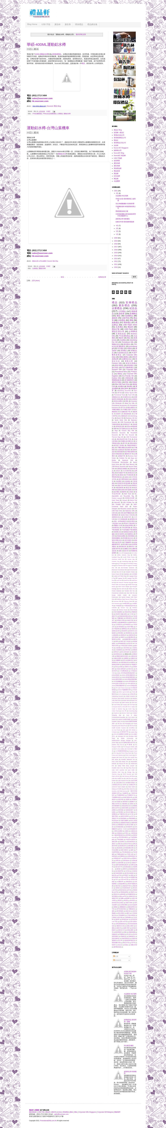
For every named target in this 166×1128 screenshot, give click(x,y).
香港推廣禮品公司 (120, 138)
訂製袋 (131, 492)
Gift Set (119, 392)
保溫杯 (129, 348)
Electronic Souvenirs (119, 432)
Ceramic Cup (115, 561)
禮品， (120, 639)
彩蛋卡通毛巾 (125, 850)
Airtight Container (130, 696)
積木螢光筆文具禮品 (118, 902)
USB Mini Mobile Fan (118, 778)
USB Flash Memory (128, 464)
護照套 (117, 919)
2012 (116, 261)
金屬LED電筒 (130, 926)
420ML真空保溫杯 (130, 681)
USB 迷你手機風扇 (126, 513)
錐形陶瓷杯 (118, 932)
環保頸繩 (120, 451)
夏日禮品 (132, 521)
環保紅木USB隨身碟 (119, 894)
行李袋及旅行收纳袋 (126, 645)
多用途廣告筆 (133, 829)
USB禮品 (121, 320)
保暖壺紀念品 (116, 517)
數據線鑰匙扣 (123, 622)
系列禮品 (123, 350)
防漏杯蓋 (123, 936)
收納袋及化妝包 (128, 532)
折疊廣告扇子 (117, 858)
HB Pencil (132, 725)
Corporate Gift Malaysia (105, 1112)
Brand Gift (120, 418)
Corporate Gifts (131, 369)
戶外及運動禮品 (37, 113)
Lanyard (124, 500)
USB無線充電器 (130, 782)
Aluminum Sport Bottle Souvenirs (121, 698)
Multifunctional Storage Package (121, 740)
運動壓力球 (128, 454)
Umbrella (114, 607)
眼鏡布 (123, 637)
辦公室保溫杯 (125, 652)
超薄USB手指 (123, 921)
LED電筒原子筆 (123, 732)
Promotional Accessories (119, 405)
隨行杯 (126, 551)
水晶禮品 (123, 340)
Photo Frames (129, 755)
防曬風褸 (122, 934)
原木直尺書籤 (130, 812)
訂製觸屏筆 (127, 542)
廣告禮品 (124, 305)
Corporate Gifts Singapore (87, 1112)
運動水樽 (129, 361)
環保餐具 (120, 633)
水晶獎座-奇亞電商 (122, 196)
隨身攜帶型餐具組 (129, 940)
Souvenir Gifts (117, 369)
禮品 (83, 63)
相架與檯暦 (119, 487)
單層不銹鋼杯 (124, 820)
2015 (116, 252)
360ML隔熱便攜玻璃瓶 (130, 679)
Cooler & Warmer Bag (118, 709)
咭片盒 (133, 816)
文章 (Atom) (36, 280)
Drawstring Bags (126, 561)
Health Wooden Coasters (119, 728)
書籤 (132, 875)
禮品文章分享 (118, 331)
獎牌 (115, 428)
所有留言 (117, 960)
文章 (115, 956)
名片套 (131, 814)
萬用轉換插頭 (122, 643)
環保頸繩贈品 (116, 538)
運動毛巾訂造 (120, 926)
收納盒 (126, 477)
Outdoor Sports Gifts (130, 392)
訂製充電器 (126, 647)
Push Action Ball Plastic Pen (120, 761)
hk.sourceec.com (40, 101)
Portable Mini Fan (129, 591)
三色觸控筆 (125, 793)
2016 (116, 250)
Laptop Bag (134, 732)
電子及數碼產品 (128, 367)
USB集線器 (118, 605)
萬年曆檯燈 (120, 911)
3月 (117, 228)
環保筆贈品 (131, 536)
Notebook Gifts (127, 460)
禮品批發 (117, 171)
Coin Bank (132, 704)
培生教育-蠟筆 (129, 1045)
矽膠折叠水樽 (131, 637)
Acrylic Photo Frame (129, 557)
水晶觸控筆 (120, 881)
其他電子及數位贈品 (121, 614)
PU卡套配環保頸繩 (121, 751)
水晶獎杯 (121, 386)
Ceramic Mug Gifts (128, 430)
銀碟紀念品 (130, 660)
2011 (116, 264)
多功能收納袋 (119, 826)
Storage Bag (131, 772)
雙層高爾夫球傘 (116, 942)
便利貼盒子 (126, 424)
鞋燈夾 (114, 944)
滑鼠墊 (133, 628)
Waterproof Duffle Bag (118, 789)
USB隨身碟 (129, 378)
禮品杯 (130, 327)
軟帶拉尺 (116, 652)
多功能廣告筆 (129, 380)
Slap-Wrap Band (130, 768)
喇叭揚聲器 (131, 407)
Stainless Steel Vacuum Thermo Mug (127, 599)
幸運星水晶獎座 (130, 839)
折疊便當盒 (129, 618)
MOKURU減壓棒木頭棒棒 (121, 734)
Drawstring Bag (133, 711)
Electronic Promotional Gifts (119, 569)
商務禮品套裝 (116, 380)
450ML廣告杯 (131, 683)
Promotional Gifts (128, 342)
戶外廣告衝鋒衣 (126, 852)
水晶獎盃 (119, 481)
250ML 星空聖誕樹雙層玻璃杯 (126, 673)
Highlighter (126, 574)
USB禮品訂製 (116, 784)
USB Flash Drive (130, 325)
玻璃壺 (118, 888)
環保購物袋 (127, 414)
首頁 (62, 277)
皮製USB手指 (123, 896)
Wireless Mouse (123, 609)
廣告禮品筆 (122, 845)
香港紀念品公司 (119, 135)
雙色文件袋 (126, 942)
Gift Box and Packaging (124, 723)
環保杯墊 (124, 631)
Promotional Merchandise (120, 462)
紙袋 (116, 641)
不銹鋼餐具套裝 (116, 797)
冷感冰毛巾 (127, 517)
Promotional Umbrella (118, 593)
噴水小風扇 (133, 820)
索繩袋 (115, 907)
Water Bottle (131, 786)
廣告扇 (120, 843)
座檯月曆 (114, 841)
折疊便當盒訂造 (132, 856)
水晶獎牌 (117, 181)
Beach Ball (126, 700)
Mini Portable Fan (129, 502)
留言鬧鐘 (114, 896)
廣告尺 (114, 843)
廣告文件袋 (127, 843)
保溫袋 (118, 801)
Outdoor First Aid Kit (118, 744)
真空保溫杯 (115, 637)
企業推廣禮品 (56, 54)
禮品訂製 (128, 487)
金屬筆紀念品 (127, 359)
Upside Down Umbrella (128, 515)
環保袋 (134, 382)
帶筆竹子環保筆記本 (130, 523)
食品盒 (120, 944)
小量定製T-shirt (116, 523)
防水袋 (129, 934)
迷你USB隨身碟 (117, 454)
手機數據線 (120, 618)
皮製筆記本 (123, 635)
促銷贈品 (129, 316)
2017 (116, 247)
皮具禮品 (134, 399)
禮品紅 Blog (118, 130)
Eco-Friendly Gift (128, 376)
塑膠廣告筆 (121, 824)
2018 (116, 244)
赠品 (128, 338)
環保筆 (118, 414)
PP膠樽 (129, 744)
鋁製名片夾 (121, 930)
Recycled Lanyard (125, 508)
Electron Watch (126, 713)
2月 (117, 231)
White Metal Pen (130, 789)
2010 (116, 267)
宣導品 (126, 833)
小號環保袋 (133, 833)
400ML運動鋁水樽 (41, 54)
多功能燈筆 (129, 826)
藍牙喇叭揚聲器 (130, 451)
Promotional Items (121, 372)
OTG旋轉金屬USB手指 (128, 742)
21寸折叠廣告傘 (123, 671)
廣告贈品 (130, 365)
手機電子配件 (127, 409)
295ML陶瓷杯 (116, 675)
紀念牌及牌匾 (123, 904)
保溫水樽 (127, 612)
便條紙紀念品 (116, 397)
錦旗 (125, 932)
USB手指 (125, 318)
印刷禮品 (120, 812)
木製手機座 (130, 626)
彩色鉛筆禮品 (129, 525)
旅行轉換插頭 (121, 626)
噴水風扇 (116, 822)
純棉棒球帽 (127, 639)
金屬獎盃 (126, 548)
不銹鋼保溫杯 (121, 795)
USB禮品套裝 (126, 603)
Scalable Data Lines (117, 768)
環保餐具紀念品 (128, 538)
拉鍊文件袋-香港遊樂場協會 (125, 222)
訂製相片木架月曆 (117, 917)
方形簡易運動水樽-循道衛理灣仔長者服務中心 (126, 215)
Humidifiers (132, 728)
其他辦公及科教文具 (126, 441)
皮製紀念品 (132, 896)
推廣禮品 (115, 322)
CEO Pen (134, 702)
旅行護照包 (121, 534)
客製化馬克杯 (120, 426)
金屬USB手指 (116, 548)
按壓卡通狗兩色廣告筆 (121, 864)
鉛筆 (123, 660)
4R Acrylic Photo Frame (121, 687)
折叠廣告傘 (122, 856)
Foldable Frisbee (130, 572)
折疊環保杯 (126, 860)
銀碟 (120, 551)
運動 (126, 401)
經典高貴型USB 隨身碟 (124, 489)
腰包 (113, 911)
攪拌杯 (125, 869)
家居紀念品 (131, 473)
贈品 (119, 316)
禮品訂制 (116, 329)
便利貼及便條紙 (122, 468)
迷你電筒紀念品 (118, 654)
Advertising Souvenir (117, 696)
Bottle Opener (125, 702)
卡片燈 (131, 614)
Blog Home (32, 24)
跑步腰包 (126, 544)
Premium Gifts (117, 363)
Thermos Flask (128, 601)
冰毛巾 (118, 470)
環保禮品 (79, 24)
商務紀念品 (116, 344)
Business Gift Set (131, 418)
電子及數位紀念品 (124, 428)
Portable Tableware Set (128, 759)
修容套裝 (125, 801)
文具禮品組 (118, 624)
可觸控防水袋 (123, 814)
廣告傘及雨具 (131, 841)
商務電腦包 (123, 818)
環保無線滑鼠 (124, 892)
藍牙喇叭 (117, 492)
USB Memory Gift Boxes (128, 776)
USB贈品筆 (131, 784)
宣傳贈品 (133, 314)
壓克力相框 (130, 824)
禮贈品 (120, 374)
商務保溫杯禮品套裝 (125, 616)
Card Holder (117, 704)
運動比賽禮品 (124, 357)
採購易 (37, 1110)
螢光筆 (130, 643)
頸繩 (121, 666)
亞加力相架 (133, 609)
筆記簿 (119, 542)
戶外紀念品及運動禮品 (50, 113)
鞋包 (116, 666)
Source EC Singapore (121, 148)
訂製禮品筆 (124, 416)
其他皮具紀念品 (126, 805)
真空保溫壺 (128, 540)
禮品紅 (116, 140)
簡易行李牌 (129, 902)
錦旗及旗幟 (132, 932)
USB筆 (124, 784)
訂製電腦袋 (127, 917)
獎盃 (126, 382)
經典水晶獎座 (118, 401)
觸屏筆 (124, 492)
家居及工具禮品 (119, 445)
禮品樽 (114, 639)
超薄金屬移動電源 (120, 923)
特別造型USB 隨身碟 (123, 483)
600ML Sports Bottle (124, 692)
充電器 (131, 803)
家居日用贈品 (131, 363)
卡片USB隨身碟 (122, 519)
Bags (116, 430)
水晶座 (116, 145)
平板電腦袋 (120, 839)
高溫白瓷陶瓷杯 (121, 669)
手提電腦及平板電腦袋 (129, 529)
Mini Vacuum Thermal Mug (123, 582)
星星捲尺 (125, 875)
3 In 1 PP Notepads (124, 553)
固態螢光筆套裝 (125, 822)
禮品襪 (126, 900)
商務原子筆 (115, 818)
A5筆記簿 (132, 694)
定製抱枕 (119, 833)
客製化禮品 (133, 443)
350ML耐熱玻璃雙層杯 (128, 677)
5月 (117, 193)
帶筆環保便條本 (123, 837)
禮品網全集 (92, 24)
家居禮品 (127, 344)
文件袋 (127, 871)
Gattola (114, 719)
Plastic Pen (132, 588)
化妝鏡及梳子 (130, 810)
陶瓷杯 (121, 338)
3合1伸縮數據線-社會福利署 (125, 203)
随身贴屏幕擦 (116, 664)
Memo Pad (133, 500)
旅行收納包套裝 (118, 873)
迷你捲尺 (134, 652)
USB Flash (128, 329)
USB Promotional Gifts (127, 422)
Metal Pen (126, 580)
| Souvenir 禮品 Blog (53, 106)
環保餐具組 (129, 633)
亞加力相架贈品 (118, 612)
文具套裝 (134, 871)
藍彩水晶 (128, 911)
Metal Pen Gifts (130, 403)
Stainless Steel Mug (118, 772)
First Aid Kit (119, 572)
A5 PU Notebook (122, 694)
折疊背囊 (120, 862)
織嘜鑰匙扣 (123, 907)
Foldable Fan (123, 458)
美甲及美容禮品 (121, 909)
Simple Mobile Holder (119, 595)
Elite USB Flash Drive (122, 384)
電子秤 (133, 942)
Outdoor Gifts (116, 378)
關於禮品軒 (33, 1112)
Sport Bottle (131, 770)
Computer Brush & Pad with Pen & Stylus (123, 706)
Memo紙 (117, 502)
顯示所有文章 (81, 34)
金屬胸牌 (117, 660)
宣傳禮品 (131, 302)
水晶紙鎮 (127, 481)
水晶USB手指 (124, 879)
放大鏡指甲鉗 (119, 871)
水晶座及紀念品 (122, 353)
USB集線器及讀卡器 (129, 605)
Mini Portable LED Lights (120, 504)
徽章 (132, 850)
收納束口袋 (117, 532)
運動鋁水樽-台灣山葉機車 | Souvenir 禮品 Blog (45, 261)
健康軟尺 (132, 801)
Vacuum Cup (124, 607)
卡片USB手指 (127, 470)
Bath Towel (127, 494)
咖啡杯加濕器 (125, 816)
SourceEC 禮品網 (120, 155)
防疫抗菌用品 (116, 938)
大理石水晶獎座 (118, 831)
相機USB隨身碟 (125, 898)
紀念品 (133, 308)
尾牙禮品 (128, 835)
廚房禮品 (122, 841)
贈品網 (116, 178)
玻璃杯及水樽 (116, 631)
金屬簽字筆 (121, 456)
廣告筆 (68, 24)
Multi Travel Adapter (123, 586)
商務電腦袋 (132, 818)
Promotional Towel (119, 395)
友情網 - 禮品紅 (119, 132)
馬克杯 (135, 428)
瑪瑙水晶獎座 (121, 536)
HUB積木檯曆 (130, 498)
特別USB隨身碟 (132, 426)
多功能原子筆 (121, 473)
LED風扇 (134, 574)
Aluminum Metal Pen (118, 559)
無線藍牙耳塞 (127, 886)
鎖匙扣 (133, 662)
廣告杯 (57, 24)
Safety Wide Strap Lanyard (126, 765)
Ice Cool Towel (116, 730)
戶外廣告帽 (129, 475)
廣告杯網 (117, 163)
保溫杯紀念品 (127, 397)
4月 (117, 225)
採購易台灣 (117, 150)
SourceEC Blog (119, 153)
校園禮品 (130, 534)
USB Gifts (115, 513)
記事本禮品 (127, 649)
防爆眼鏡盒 (131, 936)
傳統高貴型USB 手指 (124, 439)
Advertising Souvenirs (124, 390)
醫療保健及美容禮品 (122, 656)
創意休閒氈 (125, 808)
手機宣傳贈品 (116, 409)
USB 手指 (46, 24)
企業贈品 (60, 113)
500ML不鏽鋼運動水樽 (124, 689)
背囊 (135, 489)
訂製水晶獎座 (131, 915)
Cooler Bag (131, 709)
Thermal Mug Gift (117, 437)
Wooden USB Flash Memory (119, 791)
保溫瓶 (127, 799)
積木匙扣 (132, 900)
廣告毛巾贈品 (117, 382)
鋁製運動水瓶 (125, 662)
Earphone (116, 713)
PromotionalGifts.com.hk (48, 1120)
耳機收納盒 (131, 909)
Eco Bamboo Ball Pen (122, 565)
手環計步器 (130, 854)
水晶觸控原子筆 (125, 411)
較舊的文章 (102, 277)
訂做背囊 (118, 647)
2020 (116, 238)
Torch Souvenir (127, 774)
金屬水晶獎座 (117, 658)
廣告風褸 (119, 848)
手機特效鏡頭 (121, 854)
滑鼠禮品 (130, 386)
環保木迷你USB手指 (125, 890)
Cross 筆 (123, 711)
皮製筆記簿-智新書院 (123, 219)
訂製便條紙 (121, 915)
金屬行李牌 (126, 928)
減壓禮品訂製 (125, 628)
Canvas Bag (131, 559)
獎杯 (127, 399)
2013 (116, 258)
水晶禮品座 (121, 449)
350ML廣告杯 (116, 677)
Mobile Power (131, 584)
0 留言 (48, 111)
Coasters (124, 704)
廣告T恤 (114, 475)
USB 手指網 (118, 158)
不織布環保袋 (116, 424)
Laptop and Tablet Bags (120, 576)
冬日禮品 (120, 348)
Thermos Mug (116, 774)
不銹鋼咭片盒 (131, 795)
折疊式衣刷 (126, 858)
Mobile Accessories (127, 738)
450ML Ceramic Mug (123, 555)
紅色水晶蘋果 (133, 904)
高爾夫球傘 (133, 944)
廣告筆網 (117, 166)
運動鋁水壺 (62, 154)
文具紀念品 (121, 334)
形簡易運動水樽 (128, 848)
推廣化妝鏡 (127, 866)
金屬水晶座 (133, 656)
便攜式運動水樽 (127, 797)
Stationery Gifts (130, 511)
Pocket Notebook (116, 591)
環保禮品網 (117, 168)
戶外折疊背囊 (126, 527)
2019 (116, 241)
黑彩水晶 (131, 669)
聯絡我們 (117, 1112)
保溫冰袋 (120, 799)
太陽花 (126, 831)
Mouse (114, 586)
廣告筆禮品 (119, 365)
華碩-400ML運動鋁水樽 (46, 44)
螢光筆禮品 (121, 913)
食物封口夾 (128, 666)
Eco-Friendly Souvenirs (127, 567)
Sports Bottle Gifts (121, 420)
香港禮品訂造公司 (120, 143)
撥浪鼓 (119, 869)
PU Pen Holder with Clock (123, 749)
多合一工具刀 (123, 829)
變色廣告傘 (125, 919)
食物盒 (126, 944)
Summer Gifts (117, 601)
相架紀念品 (115, 898)
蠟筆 (128, 913)
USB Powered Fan (123, 780)
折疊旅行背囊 (121, 620)
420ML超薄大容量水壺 (118, 683)
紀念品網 (117, 176)
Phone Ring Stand (126, 753)
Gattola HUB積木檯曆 (124, 719)
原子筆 (123, 407)
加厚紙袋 (120, 810)
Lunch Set (119, 580)
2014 (116, 256)
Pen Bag (116, 753)
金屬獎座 (125, 658)
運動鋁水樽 (67, 113)
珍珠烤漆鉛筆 (126, 888)
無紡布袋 (118, 886)
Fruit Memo (131, 717)
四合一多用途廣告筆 (120, 521)
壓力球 (125, 443)
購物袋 (135, 649)
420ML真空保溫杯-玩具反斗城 (130, 972)
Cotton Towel (115, 711)
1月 (117, 234)
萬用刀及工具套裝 (125, 641)
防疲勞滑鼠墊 (126, 938)
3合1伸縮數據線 (118, 681)
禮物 (131, 320)
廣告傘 (121, 475)
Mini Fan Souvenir (128, 435)
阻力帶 (120, 940)
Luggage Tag (120, 578)
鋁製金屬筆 (130, 930)
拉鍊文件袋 (130, 620)
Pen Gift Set (122, 588)
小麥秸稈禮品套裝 (119, 835)
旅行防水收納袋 (129, 873)
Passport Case (133, 751)
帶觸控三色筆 (118, 525)
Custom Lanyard (117, 498)
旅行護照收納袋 (124, 479)
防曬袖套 (114, 934)
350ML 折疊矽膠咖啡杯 (128, 675)
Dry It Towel (120, 563)
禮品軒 (31, 1110)
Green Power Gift (116, 574)
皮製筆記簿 (132, 635)
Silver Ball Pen (130, 593)
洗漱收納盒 (129, 881)
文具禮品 (119, 327)
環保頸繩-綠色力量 (122, 211)
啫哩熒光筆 (133, 519)
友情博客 (117, 161)
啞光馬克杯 (115, 820)
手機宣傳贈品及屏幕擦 (124, 447)
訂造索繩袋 (118, 649)
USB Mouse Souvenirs (119, 466)
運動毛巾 (132, 546)
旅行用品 (115, 367)
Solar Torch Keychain (118, 770)
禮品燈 (120, 900)
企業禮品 (35, 268)
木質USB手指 (124, 877)
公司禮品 (122, 311)
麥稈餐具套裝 (117, 947)
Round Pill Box (123, 763)
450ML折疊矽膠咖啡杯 (118, 685)
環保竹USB (134, 892)
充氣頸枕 (124, 803)
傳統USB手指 (116, 803)
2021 (116, 191)
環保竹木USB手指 (123, 485)
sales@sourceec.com (42, 98)
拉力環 (127, 862)
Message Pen (122, 736)
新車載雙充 (127, 624)
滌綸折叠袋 (122, 883)
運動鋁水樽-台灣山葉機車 (48, 128)
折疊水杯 (118, 860)
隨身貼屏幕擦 (126, 664)
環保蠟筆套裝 (131, 894)
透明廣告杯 (122, 546)
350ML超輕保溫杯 (117, 679)
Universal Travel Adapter (118, 786)
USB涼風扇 (119, 782)
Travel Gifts (131, 395)
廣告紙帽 (131, 845)
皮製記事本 (124, 388)
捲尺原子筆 (118, 866)
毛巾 (116, 879)
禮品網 (116, 173)
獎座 (128, 449)
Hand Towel (115, 500)
